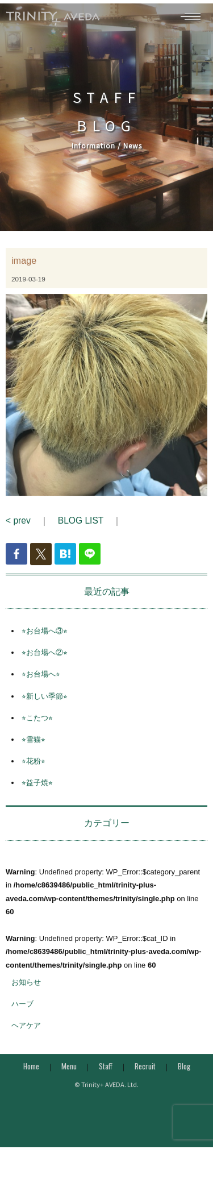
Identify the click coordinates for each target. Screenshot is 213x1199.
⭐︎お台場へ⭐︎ (41, 688)
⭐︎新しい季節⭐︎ (45, 710)
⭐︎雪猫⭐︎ (33, 753)
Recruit (145, 1079)
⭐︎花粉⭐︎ (33, 775)
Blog (184, 1079)
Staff (105, 1079)
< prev (18, 535)
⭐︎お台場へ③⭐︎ (45, 644)
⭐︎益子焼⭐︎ (37, 797)
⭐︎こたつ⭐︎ (37, 731)
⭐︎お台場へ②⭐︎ (45, 666)
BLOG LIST (80, 535)
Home (31, 1079)
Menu (69, 1079)
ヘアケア (26, 1039)
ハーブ (22, 1018)
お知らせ (26, 995)
